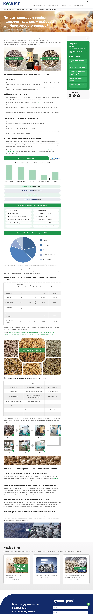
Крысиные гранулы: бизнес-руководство (14, 576)
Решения (50, 1)
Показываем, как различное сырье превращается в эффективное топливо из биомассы (77, 73)
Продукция (41, 1)
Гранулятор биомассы (53, 5)
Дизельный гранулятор (79, 5)
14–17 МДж (33, 97)
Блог (58, 1)
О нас (34, 1)
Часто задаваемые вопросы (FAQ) (77, 48)
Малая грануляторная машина (38, 5)
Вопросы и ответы (67, 1)
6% (34, 107)
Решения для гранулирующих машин (76, 52)
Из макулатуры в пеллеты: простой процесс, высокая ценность (75, 576)
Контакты (77, 1)
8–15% (39, 102)
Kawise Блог (11, 9)
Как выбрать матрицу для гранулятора (46, 575)
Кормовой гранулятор (66, 5)
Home (4, 9)
